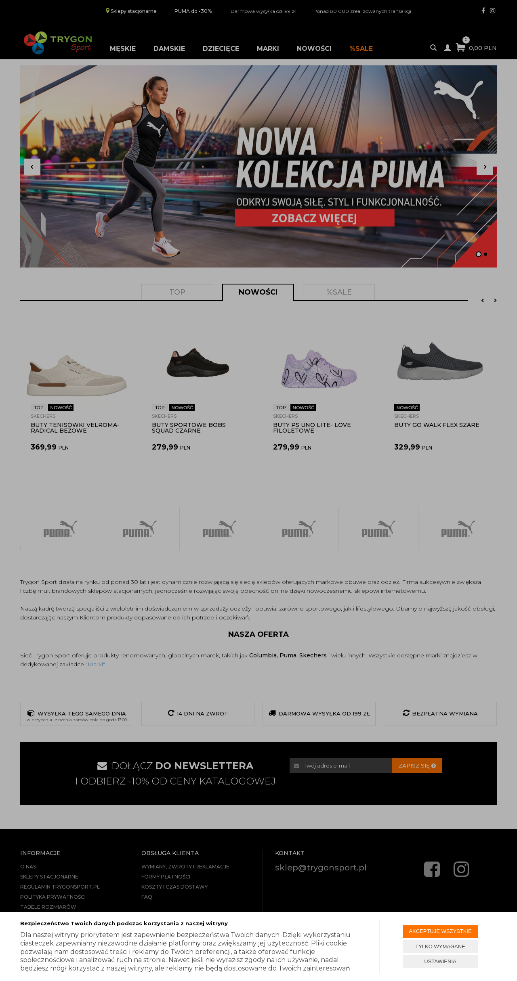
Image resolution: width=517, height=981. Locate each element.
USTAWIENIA (440, 961)
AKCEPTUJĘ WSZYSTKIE (440, 931)
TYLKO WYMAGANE (440, 946)
